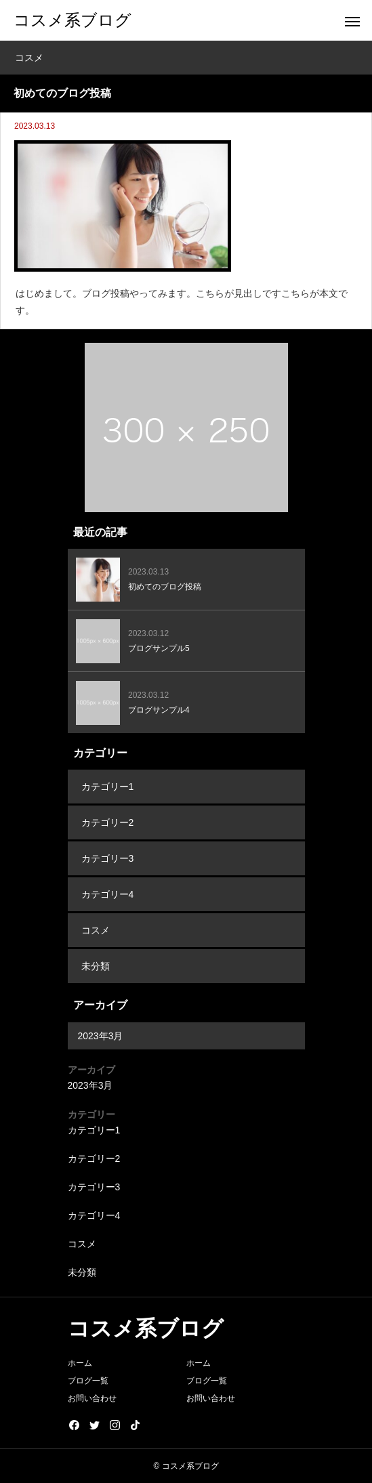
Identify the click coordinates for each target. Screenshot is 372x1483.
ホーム (80, 1363)
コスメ (95, 930)
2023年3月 (100, 1035)
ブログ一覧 (88, 1380)
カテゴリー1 (107, 786)
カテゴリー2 (107, 822)
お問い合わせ (92, 1398)
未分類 (95, 966)
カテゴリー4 (107, 894)
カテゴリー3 (107, 858)
